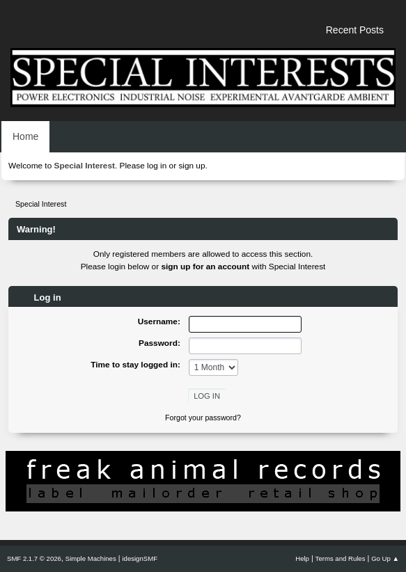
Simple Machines (90, 558)
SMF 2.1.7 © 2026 (34, 558)
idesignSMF (139, 558)
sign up (191, 165)
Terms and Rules (340, 558)
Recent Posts (355, 29)
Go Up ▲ (385, 558)
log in (156, 165)
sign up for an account (205, 266)
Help (302, 558)
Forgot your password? (203, 417)
